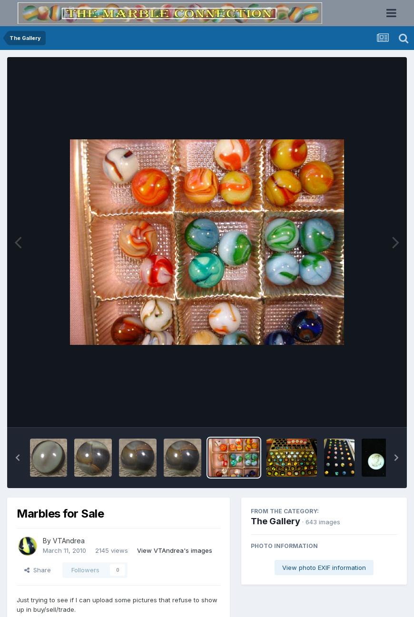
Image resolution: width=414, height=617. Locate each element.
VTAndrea (69, 541)
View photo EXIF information (324, 567)
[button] (17, 457)
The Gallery (275, 521)
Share (37, 570)
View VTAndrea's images (174, 550)
